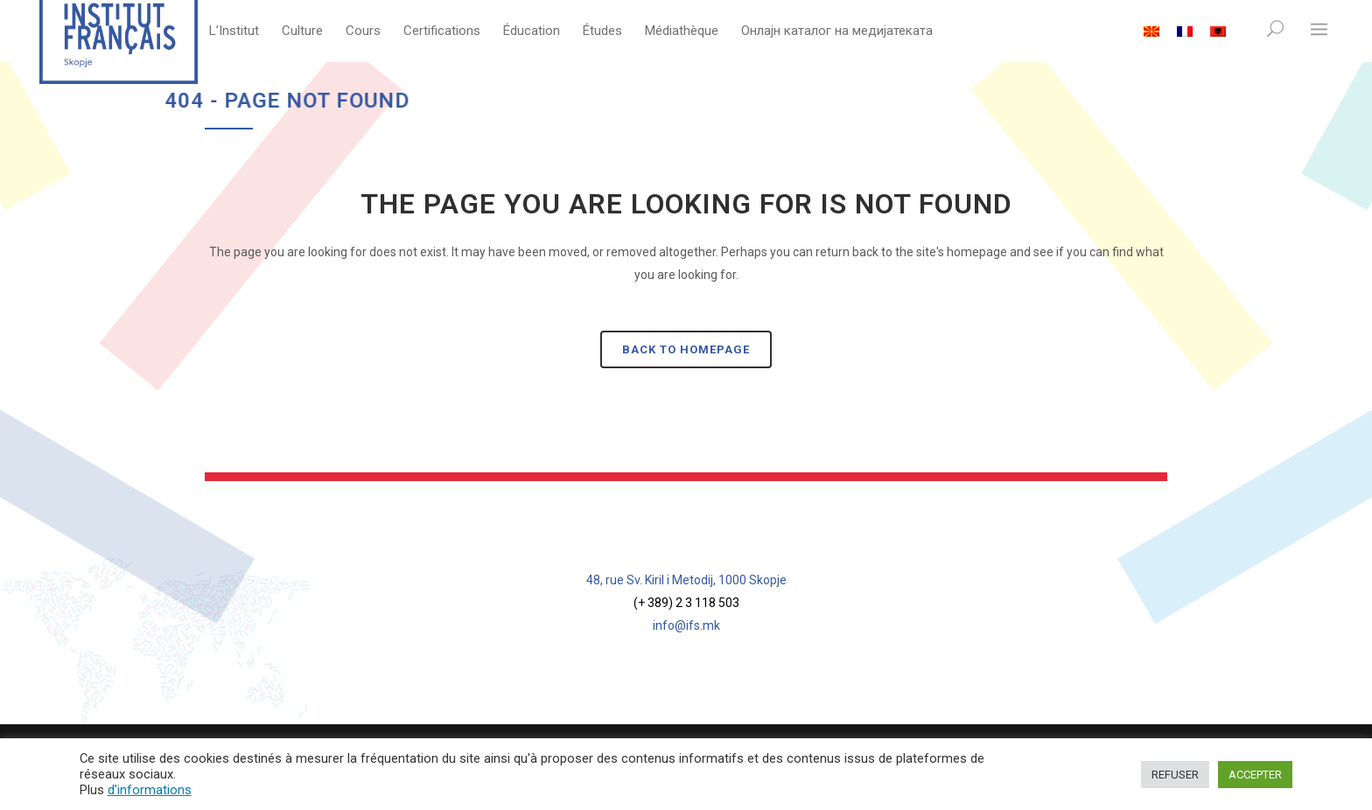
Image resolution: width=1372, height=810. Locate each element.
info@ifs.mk (686, 625)
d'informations (150, 790)
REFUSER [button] (1175, 774)
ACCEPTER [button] (1255, 774)
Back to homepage (686, 349)
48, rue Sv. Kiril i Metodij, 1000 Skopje (686, 580)
